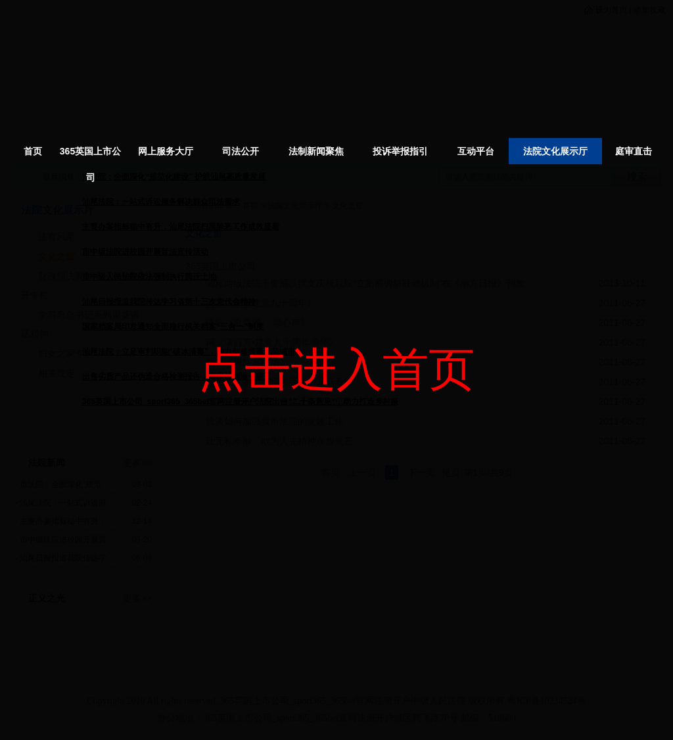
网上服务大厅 (165, 151)
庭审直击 (633, 151)
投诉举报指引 (400, 151)
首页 (33, 151)
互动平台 (475, 151)
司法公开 (240, 151)
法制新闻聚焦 (316, 151)
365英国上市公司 (90, 164)
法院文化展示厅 (555, 151)
